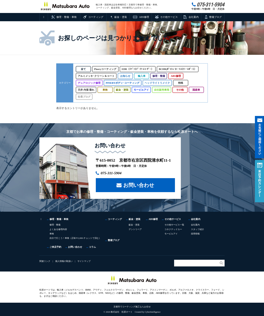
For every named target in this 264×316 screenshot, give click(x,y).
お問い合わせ (139, 185)
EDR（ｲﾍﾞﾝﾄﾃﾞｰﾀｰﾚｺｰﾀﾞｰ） (138, 69)
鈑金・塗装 (120, 17)
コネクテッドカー (174, 229)
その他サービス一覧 (175, 224)
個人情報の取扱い (64, 261)
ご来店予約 (55, 247)
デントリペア (135, 229)
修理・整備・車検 (67, 17)
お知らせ (125, 76)
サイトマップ (84, 261)
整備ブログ (215, 17)
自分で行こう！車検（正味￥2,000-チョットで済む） (76, 238)
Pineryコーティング (106, 69)
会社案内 (194, 17)
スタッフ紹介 (198, 229)
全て (83, 69)
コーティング (95, 17)
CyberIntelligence (152, 312)
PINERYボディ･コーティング (122, 83)
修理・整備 (158, 76)
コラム (92, 247)
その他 (179, 90)
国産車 (196, 90)
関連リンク (44, 261)
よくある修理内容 (58, 229)
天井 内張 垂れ (86, 90)
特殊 (179, 83)
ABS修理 (144, 17)
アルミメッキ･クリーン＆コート (96, 76)
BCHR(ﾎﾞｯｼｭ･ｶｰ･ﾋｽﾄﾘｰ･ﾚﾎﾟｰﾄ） (178, 69)
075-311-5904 (113, 173)
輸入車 (141, 76)
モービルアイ (140, 90)
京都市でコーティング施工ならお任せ (132, 306)
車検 (104, 90)
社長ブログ (84, 97)
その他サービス (169, 17)
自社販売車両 (161, 90)
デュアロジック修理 (89, 83)
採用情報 (196, 233)
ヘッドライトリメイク (156, 83)
